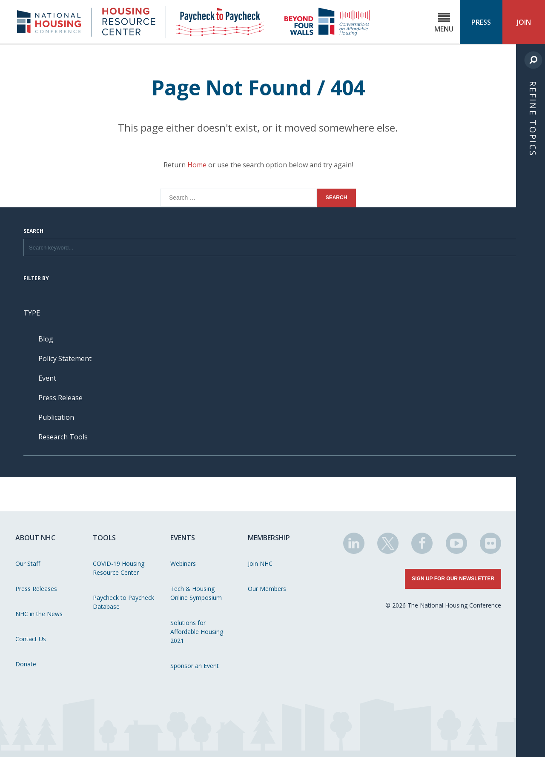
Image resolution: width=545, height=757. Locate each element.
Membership (269, 537)
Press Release (60, 397)
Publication (56, 417)
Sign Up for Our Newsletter (453, 579)
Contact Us (30, 639)
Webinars (183, 563)
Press (481, 22)
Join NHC (260, 563)
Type (31, 313)
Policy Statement (65, 358)
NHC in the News (39, 614)
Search (33, 232)
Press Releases (36, 589)
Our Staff (27, 563)
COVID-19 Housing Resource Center (118, 567)
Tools (104, 537)
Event (47, 378)
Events (182, 537)
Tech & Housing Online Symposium (196, 593)
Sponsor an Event (194, 666)
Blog (45, 339)
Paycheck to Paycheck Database (123, 602)
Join (524, 22)
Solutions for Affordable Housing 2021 (196, 632)
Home (197, 164)
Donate (25, 664)
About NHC (35, 537)
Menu (443, 23)
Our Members (267, 589)
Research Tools (63, 437)
